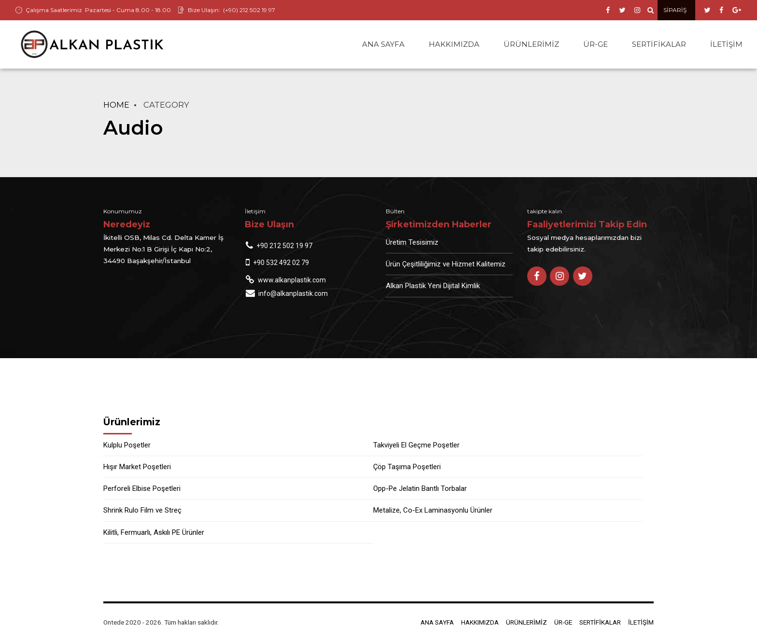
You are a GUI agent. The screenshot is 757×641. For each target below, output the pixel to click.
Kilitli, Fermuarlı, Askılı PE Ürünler (153, 532)
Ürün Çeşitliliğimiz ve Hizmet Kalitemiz (445, 264)
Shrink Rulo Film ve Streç (142, 510)
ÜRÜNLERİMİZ (531, 44)
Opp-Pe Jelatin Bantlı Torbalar (420, 488)
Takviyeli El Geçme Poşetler (416, 445)
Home (116, 105)
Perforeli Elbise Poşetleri (142, 488)
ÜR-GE (595, 44)
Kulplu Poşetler (127, 445)
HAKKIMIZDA (454, 44)
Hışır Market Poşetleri (137, 466)
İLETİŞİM (726, 44)
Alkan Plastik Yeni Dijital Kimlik (433, 285)
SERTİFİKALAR (659, 44)
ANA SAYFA (383, 44)
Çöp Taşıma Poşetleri (407, 466)
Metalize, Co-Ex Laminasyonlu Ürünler (432, 510)
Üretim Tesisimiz (412, 242)
